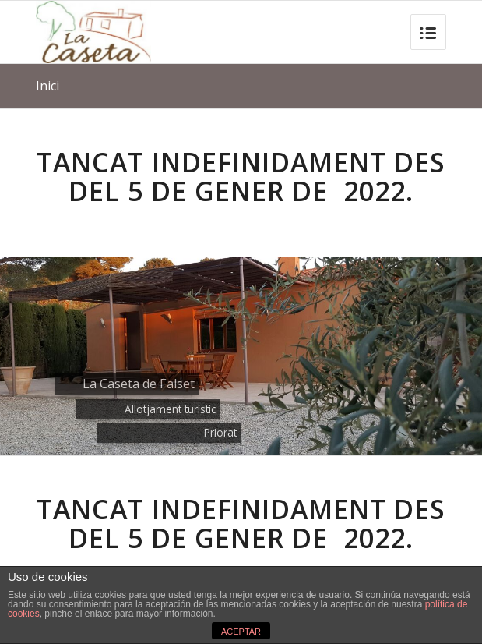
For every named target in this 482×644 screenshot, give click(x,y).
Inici (47, 85)
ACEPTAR (241, 631)
